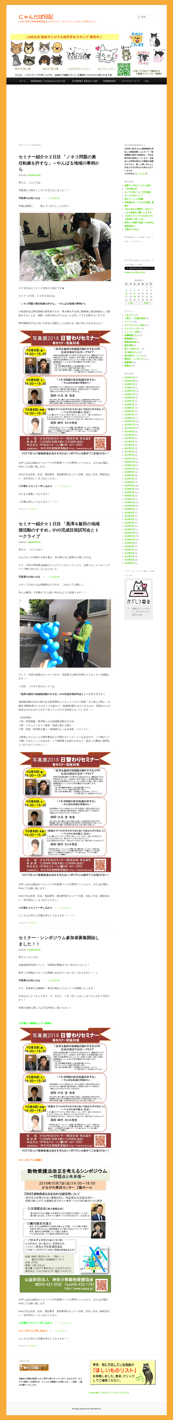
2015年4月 (129, 519)
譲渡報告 (128, 362)
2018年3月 (129, 411)
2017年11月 (129, 424)
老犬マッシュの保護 (133, 199)
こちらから (141, 174)
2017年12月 (129, 421)
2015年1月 (129, 529)
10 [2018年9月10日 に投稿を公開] (126, 293)
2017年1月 (129, 458)
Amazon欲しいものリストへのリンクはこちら (109, 1393)
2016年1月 (129, 499)
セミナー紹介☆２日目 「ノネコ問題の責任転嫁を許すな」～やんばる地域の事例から (59, 163)
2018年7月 (129, 401)
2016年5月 (129, 485)
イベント (33, 509)
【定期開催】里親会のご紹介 (84, 81)
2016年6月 (129, 482)
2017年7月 (129, 438)
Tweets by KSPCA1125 (134, 272)
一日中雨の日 (130, 189)
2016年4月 (129, 489)
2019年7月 (129, 384)
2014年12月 (129, 533)
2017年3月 (129, 451)
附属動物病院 (109, 81)
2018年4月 (129, 408)
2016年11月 (129, 465)
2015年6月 (129, 512)
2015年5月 (129, 516)
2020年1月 (129, 377)
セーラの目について (133, 195)
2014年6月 (129, 553)
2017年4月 (129, 448)
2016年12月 (129, 462)
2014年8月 (129, 546)
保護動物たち (130, 335)
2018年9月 (129, 397)
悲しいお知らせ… (132, 348)
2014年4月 (129, 560)
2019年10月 (129, 381)
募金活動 (128, 345)
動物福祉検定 (130, 342)
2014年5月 (129, 556)
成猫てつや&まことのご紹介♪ (138, 185)
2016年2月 (129, 495)
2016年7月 (129, 478)
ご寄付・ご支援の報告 (134, 318)
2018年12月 (129, 391)
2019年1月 (129, 387)
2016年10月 (129, 468)
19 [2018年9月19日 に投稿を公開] (135, 297)
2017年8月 (129, 435)
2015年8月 (129, 509)
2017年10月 (129, 428)
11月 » (147, 303)
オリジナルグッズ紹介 (134, 325)
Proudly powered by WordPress (86, 1409)
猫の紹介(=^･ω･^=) (133, 355)
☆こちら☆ (65, 486)
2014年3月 (129, 563)
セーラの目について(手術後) (137, 192)
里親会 (127, 365)
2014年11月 (129, 536)
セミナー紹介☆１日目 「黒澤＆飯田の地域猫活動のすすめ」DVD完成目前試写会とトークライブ (59, 530)
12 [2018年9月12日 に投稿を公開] (135, 293)
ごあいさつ (129, 315)
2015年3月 (129, 522)
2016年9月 (129, 472)
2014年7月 (129, 549)
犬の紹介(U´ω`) (131, 352)
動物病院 (128, 338)
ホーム (22, 81)
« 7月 (130, 303)
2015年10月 (129, 506)
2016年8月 (129, 475)
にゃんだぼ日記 (36, 16)
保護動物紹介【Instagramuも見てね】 (48, 81)
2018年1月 (129, 418)
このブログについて (130, 81)
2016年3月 (129, 492)
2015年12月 (129, 502)
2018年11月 (129, 394)
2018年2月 (129, 414)
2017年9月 (129, 431)
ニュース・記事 (131, 332)
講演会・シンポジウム (134, 359)
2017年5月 (129, 445)
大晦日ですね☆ (131, 229)
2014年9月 (129, 543)
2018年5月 (129, 404)
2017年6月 (129, 441)
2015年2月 (129, 526)
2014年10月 (129, 539)
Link (146, 81)
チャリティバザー (132, 328)
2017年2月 (129, 455)
